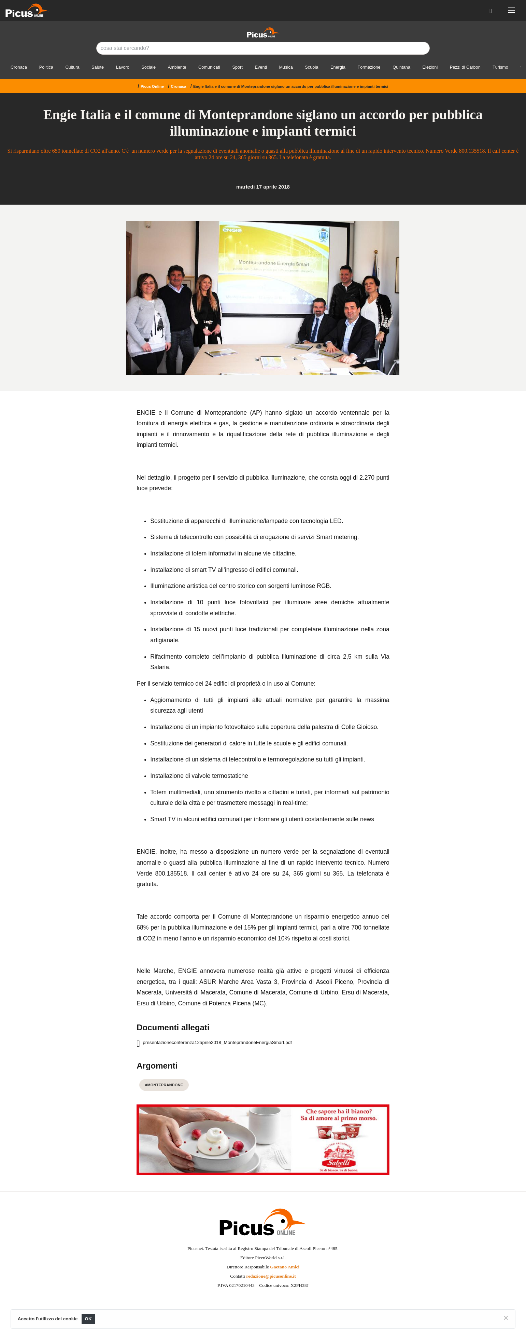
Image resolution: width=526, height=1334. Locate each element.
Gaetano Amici (284, 1266)
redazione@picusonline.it (271, 1276)
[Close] (506, 1318)
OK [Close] (88, 1318)
